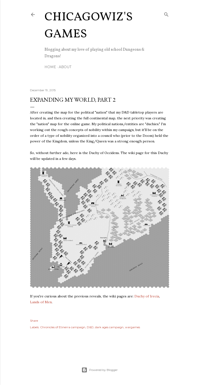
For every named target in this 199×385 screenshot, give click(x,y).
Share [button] (34, 320)
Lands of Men (41, 302)
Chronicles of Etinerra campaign (62, 327)
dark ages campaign (109, 327)
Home (50, 67)
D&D (90, 327)
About (65, 67)
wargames (132, 327)
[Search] (166, 13)
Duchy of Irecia (146, 296)
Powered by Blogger (99, 370)
